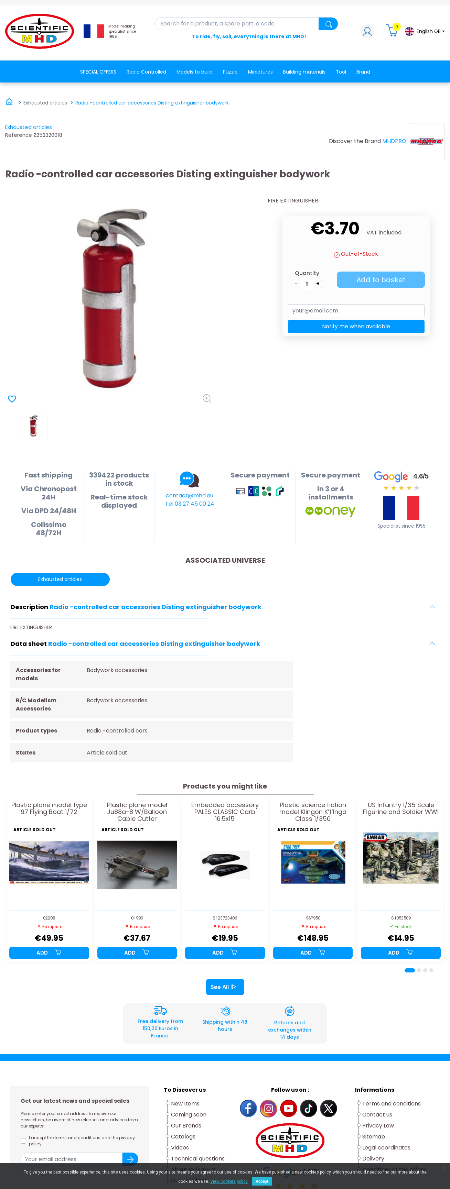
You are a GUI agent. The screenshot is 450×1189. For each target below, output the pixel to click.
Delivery (373, 1159)
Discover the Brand (355, 141)
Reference (18, 135)
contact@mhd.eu (189, 495)
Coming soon (188, 1115)
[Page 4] (431, 970)
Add (49, 952)
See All (225, 987)
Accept (262, 1181)
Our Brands (186, 1126)
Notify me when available (356, 326)
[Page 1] (410, 970)
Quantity (307, 273)
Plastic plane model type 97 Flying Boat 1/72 (49, 809)
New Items (185, 1104)
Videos (180, 1148)
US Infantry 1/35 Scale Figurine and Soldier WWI (401, 809)
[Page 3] (425, 970)
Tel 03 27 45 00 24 (189, 504)
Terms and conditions (391, 1104)
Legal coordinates (386, 1148)
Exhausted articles (28, 127)
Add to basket (381, 280)
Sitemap (373, 1137)
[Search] (246, 23)
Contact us (377, 1115)
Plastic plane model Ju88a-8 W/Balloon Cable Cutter (137, 812)
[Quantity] (307, 283)
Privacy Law (378, 1126)
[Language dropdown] (424, 31)
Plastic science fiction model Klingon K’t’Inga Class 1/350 (312, 812)
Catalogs (183, 1137)
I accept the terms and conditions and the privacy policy (82, 1141)
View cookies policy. (229, 1181)
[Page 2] (419, 970)
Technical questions (198, 1159)
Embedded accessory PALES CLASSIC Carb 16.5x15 (225, 812)
